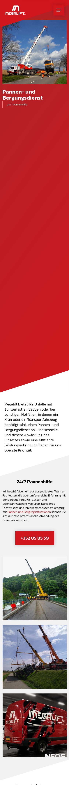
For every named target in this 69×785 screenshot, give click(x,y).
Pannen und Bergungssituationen (29, 512)
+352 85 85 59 (35, 537)
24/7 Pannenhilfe (17, 104)
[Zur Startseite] (16, 10)
